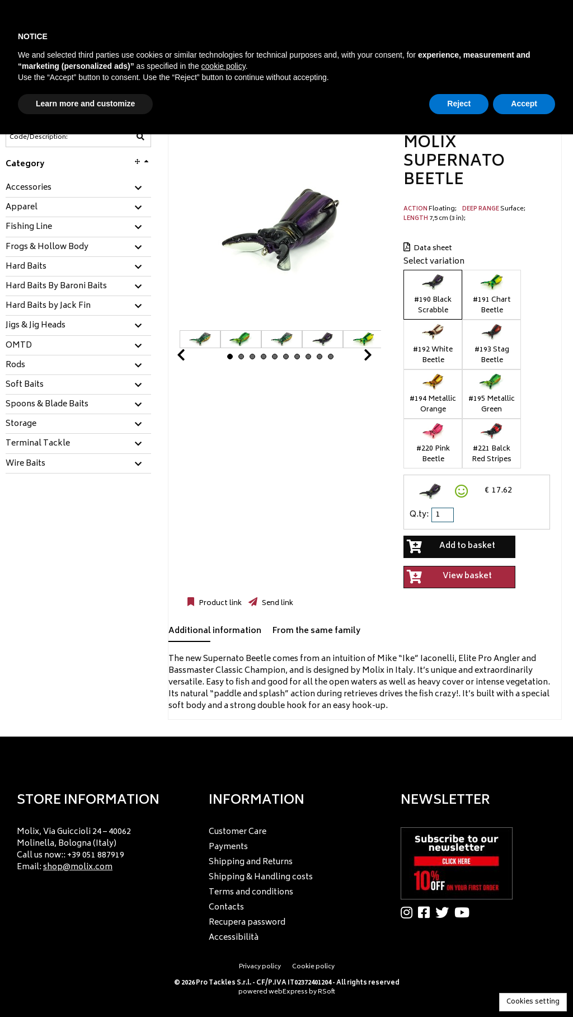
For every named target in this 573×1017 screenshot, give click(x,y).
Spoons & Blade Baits (47, 405)
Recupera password (247, 923)
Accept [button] (524, 103)
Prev (194, 358)
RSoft (326, 992)
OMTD (19, 346)
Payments (228, 847)
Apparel (21, 208)
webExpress (288, 992)
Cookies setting (533, 1002)
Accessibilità (234, 938)
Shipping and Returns (251, 862)
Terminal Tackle (38, 444)
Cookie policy (313, 967)
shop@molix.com (77, 867)
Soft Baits (25, 385)
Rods (15, 365)
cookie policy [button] (223, 66)
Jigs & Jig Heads (35, 326)
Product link (219, 603)
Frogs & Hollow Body (47, 247)
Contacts (226, 908)
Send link (276, 603)
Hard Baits (26, 267)
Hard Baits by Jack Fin (48, 306)
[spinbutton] (443, 515)
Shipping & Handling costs (261, 877)
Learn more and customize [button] (85, 103)
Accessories (28, 188)
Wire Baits (25, 464)
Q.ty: (419, 515)
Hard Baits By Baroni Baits (56, 287)
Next (354, 358)
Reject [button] (459, 103)
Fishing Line (29, 227)
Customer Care (237, 832)
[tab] (78, 188)
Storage (21, 424)
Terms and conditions (251, 892)
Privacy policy (260, 967)
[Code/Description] (51, 137)
